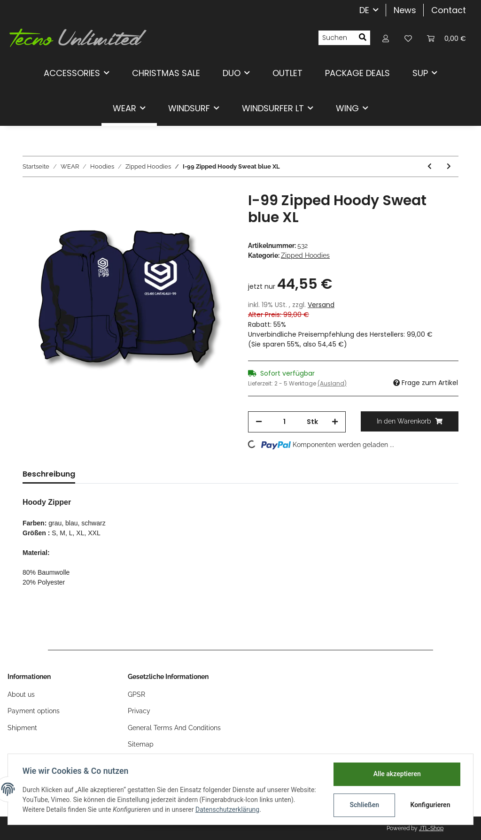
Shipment (22, 728)
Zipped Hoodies (305, 255)
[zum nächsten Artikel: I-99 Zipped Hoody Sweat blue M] (448, 166)
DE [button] (364, 10)
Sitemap (141, 744)
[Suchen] (337, 38)
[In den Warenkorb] (409, 421)
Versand (321, 304)
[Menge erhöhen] (335, 422)
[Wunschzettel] (408, 37)
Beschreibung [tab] (49, 474)
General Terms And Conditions (174, 728)
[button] (385, 37)
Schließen (364, 805)
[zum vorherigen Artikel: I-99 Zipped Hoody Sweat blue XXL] (429, 166)
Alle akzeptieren (396, 774)
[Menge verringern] (258, 422)
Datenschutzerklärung (250, 809)
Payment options (34, 711)
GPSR (136, 694)
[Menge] (284, 422)
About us (21, 694)
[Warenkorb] (446, 37)
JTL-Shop (431, 828)
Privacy (139, 711)
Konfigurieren (430, 805)
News (405, 10)
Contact (448, 10)
